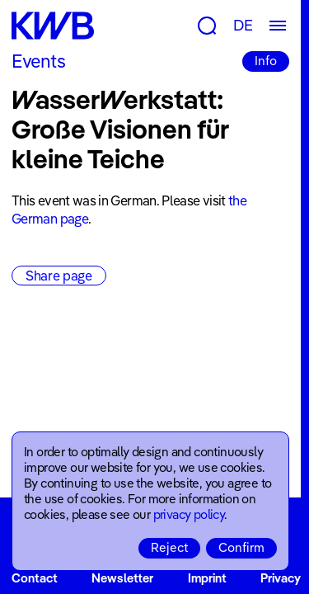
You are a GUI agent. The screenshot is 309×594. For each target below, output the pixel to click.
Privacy (280, 578)
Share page (59, 275)
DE (243, 25)
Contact (35, 578)
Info (266, 60)
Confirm (241, 547)
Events (38, 61)
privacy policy (189, 514)
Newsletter (122, 578)
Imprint (207, 578)
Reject (169, 547)
